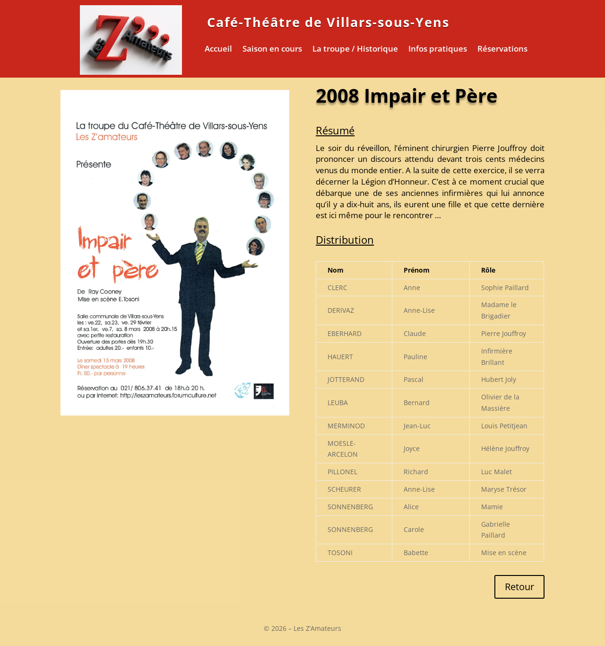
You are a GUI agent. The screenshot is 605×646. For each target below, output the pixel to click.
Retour (519, 586)
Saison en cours (272, 49)
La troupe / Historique (355, 49)
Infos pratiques (437, 49)
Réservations (502, 49)
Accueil (218, 49)
